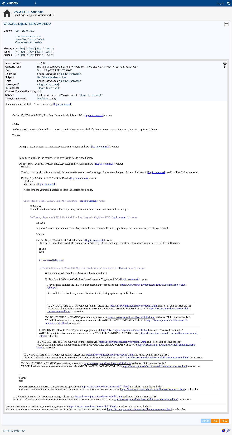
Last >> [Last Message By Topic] (50, 51)
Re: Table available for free (52, 77)
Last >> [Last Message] (50, 48)
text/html (42, 98)
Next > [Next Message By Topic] (39, 51)
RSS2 (224, 420)
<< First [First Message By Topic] (20, 51)
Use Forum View (24, 30)
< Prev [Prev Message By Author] (30, 55)
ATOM (205, 420)
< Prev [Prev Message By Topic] (30, 51)
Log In (220, 3)
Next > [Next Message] (39, 48)
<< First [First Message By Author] (20, 55)
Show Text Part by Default (30, 39)
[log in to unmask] (70, 73)
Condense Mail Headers (28, 42)
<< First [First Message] (20, 48)
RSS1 (215, 420)
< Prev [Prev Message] (30, 48)
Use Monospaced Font (28, 36)
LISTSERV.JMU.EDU (13, 431)
